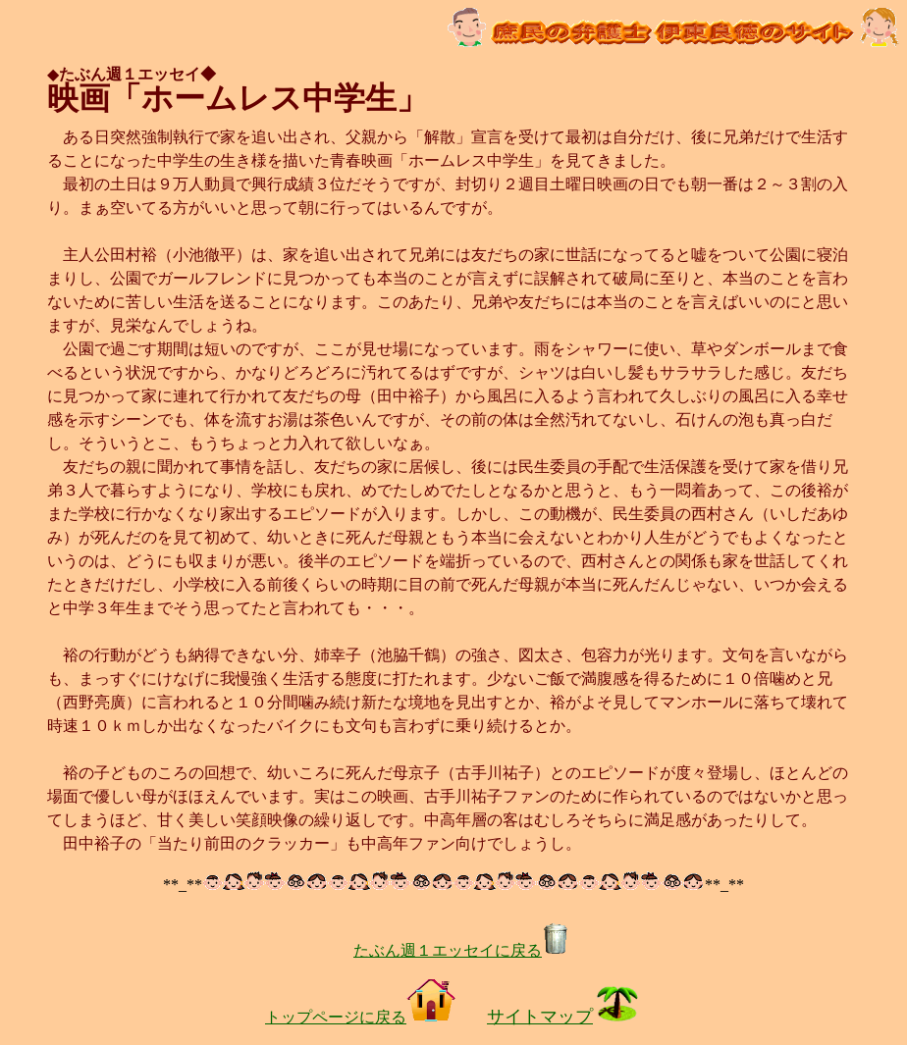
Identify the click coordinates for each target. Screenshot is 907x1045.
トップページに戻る (360, 1017)
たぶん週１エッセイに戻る (461, 950)
